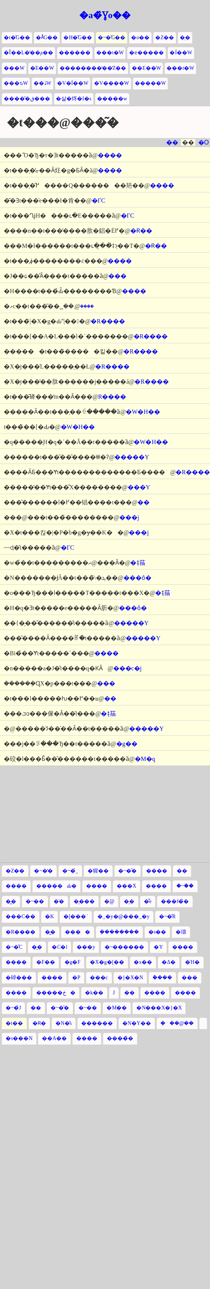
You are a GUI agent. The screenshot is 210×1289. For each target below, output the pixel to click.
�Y (158, 947)
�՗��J (114, 993)
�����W (150, 83)
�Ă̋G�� (47, 37)
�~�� (35, 901)
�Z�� (164, 37)
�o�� (140, 37)
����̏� (120, 1038)
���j (129, 517)
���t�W (110, 52)
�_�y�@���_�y (123, 916)
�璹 (181, 932)
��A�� (54, 1038)
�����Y (131, 457)
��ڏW (42, 83)
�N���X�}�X (159, 1008)
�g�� (126, 744)
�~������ (124, 947)
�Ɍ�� (141, 230)
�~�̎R (167, 916)
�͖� (11, 901)
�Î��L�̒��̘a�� (28, 52)
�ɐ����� (146, 52)
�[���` (75, 916)
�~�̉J (13, 1008)
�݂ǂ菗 (137, 562)
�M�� (117, 1008)
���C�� (21, 916)
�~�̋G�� (111, 37)
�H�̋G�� (77, 37)
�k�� (94, 993)
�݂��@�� (177, 1023)
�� (172, 142)
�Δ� (169, 962)
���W (14, 68)
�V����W (111, 83)
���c (99, 977)
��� (117, 276)
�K (49, 916)
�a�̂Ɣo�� (105, 15)
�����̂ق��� (27, 98)
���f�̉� (175, 901)
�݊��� (162, 977)
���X (126, 886)
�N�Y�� (136, 1023)
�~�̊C (14, 947)
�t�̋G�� (17, 37)
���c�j (127, 668)
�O (203, 142)
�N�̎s (64, 1023)
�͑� (59, 901)
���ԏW (16, 83)
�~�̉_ (70, 871)
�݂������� (119, 932)
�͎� (129, 901)
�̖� (185, 37)
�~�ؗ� (185, 886)
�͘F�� (45, 962)
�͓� (37, 947)
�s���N (19, 1038)
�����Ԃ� (56, 886)
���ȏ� (137, 578)
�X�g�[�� (107, 962)
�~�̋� (127, 871)
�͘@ (109, 901)
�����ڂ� (56, 993)
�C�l (59, 947)
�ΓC (98, 200)
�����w (112, 98)
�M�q (145, 759)
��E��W (146, 68)
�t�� (14, 1023)
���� (110, 155)
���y (86, 947)
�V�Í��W (72, 83)
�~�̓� (43, 871)
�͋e (147, 901)
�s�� (157, 932)
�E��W (42, 68)
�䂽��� (19, 977)
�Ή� (192, 962)
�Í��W (181, 52)
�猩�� (98, 871)
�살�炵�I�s (73, 98)
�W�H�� (143, 412)
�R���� (108, 321)
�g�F (72, 962)
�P (76, 977)
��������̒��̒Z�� (93, 68)
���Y (139, 487)
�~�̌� (60, 1008)
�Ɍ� (39, 1023)
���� (77, 932)
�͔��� (84, 901)
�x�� (143, 962)
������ (75, 52)
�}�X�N (130, 977)
